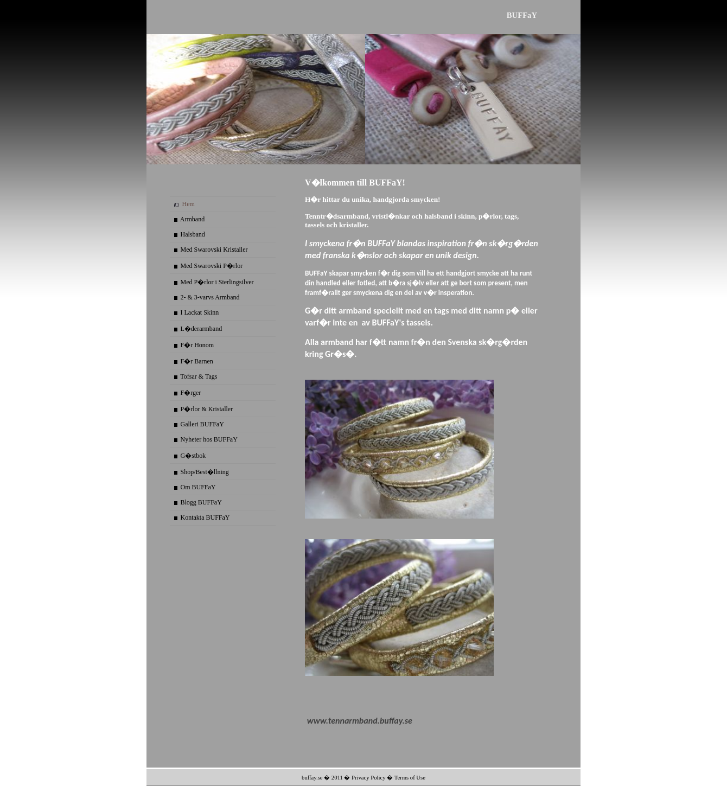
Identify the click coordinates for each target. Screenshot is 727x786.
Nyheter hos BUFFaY (209, 439)
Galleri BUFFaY (202, 424)
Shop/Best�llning (205, 472)
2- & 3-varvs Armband (210, 297)
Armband (192, 219)
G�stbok (193, 455)
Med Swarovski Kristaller (214, 249)
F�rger (191, 393)
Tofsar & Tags (198, 376)
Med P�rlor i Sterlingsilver (217, 282)
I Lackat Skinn (200, 312)
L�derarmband (201, 329)
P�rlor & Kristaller (207, 409)
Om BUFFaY (198, 487)
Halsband (193, 234)
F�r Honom (197, 345)
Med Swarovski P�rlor (212, 266)
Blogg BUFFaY (201, 502)
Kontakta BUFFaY (205, 517)
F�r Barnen (197, 361)
